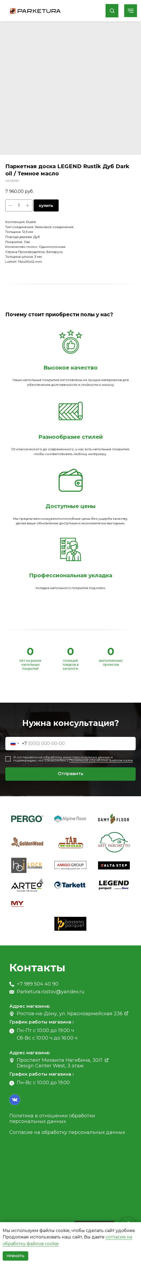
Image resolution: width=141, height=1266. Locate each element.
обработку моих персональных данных (76, 757)
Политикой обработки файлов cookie (101, 760)
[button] (112, 10)
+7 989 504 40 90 (37, 984)
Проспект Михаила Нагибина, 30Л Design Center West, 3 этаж (59, 1063)
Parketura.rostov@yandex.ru (50, 992)
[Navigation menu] (131, 11)
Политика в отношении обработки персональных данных (52, 1118)
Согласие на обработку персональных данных (67, 1132)
